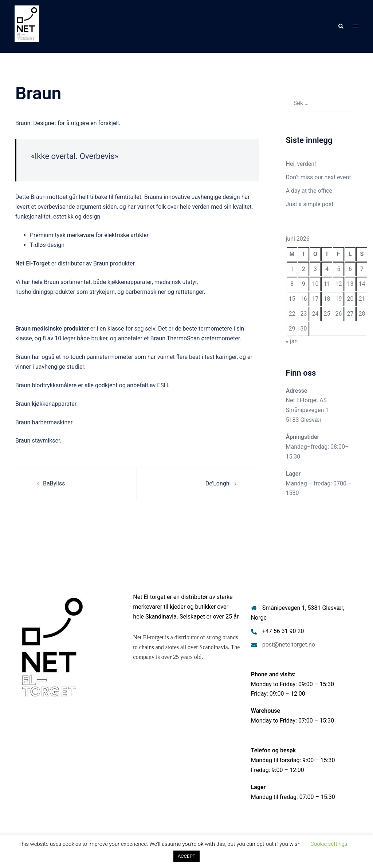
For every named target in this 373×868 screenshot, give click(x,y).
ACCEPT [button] (187, 856)
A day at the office (309, 190)
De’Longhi (218, 483)
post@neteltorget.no (288, 644)
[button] (340, 26)
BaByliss (54, 483)
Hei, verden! (301, 163)
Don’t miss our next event (318, 177)
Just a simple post (310, 204)
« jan (292, 341)
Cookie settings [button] (328, 844)
